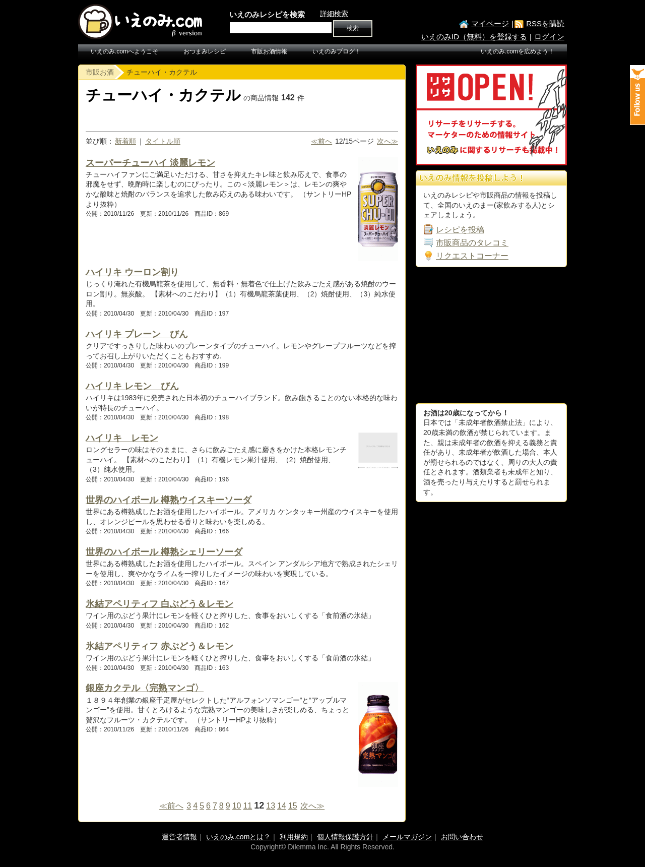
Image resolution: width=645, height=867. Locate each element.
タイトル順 (162, 141)
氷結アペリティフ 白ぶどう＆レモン (159, 604)
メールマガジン (407, 837)
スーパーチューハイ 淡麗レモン (150, 163)
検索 (353, 28)
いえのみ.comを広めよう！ (517, 51)
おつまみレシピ (204, 51)
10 (236, 805)
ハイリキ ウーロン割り (132, 272)
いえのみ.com (141, 21)
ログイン (549, 36)
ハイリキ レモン (122, 438)
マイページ (490, 23)
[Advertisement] (491, 335)
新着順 (125, 141)
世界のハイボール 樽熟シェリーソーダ (164, 552)
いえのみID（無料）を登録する (474, 36)
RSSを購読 (545, 23)
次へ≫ (387, 141)
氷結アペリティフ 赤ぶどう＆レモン (159, 646)
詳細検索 (334, 14)
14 (281, 805)
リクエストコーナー (472, 256)
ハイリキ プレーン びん (137, 334)
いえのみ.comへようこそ (124, 51)
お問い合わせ (462, 837)
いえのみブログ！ (336, 51)
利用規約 (294, 837)
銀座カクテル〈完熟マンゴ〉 (145, 688)
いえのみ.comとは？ (238, 837)
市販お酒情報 (269, 51)
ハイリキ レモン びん (132, 386)
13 (270, 805)
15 (292, 805)
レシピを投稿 (460, 229)
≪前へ (321, 141)
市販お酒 (100, 72)
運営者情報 (179, 837)
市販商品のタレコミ (472, 242)
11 (247, 805)
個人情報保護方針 (345, 837)
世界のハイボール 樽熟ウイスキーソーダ (168, 500)
